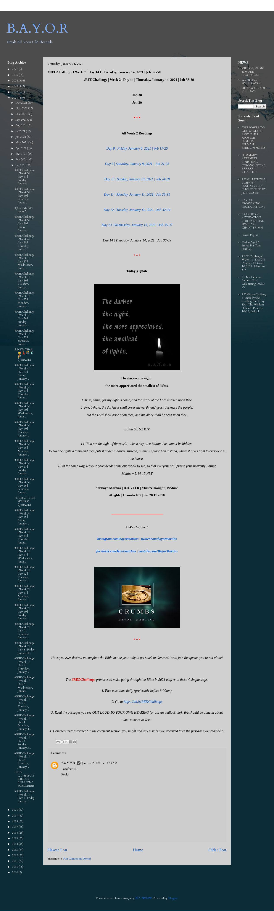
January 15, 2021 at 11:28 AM (99, 763)
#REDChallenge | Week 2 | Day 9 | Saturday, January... (25, 630)
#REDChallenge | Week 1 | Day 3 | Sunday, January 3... (25, 741)
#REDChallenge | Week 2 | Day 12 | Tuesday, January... (25, 573)
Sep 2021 (21, 120)
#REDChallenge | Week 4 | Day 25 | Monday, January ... (25, 299)
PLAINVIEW (143, 898)
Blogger (173, 898)
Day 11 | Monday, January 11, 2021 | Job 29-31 (137, 194)
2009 (15, 872)
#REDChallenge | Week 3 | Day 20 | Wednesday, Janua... (25, 410)
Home (138, 850)
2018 (15, 821)
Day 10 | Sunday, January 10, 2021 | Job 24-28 (137, 179)
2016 (15, 833)
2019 (15, 816)
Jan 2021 (21, 165)
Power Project (250, 235)
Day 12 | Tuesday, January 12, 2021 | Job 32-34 (137, 210)
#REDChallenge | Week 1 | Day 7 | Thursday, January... (25, 665)
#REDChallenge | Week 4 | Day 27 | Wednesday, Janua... (25, 261)
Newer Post (57, 850)
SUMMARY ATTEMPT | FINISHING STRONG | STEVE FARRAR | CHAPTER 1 (253, 163)
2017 (15, 827)
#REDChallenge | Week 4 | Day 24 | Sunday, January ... (25, 318)
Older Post (217, 850)
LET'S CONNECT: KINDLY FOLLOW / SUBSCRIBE (24, 779)
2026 (15, 69)
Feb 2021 (21, 159)
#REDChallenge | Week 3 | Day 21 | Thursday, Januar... (25, 391)
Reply (64, 775)
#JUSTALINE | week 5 (24, 209)
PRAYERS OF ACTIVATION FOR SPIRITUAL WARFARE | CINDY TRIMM (253, 221)
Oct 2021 (21, 114)
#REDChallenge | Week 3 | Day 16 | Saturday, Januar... (25, 485)
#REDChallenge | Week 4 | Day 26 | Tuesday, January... (25, 280)
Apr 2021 (21, 148)
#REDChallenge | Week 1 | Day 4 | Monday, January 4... (25, 722)
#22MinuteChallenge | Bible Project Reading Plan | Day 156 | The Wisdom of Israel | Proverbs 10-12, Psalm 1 (254, 302)
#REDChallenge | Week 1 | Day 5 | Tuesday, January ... (25, 703)
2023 (15, 86)
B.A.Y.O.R (37, 28)
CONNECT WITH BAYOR (252, 81)
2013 (15, 850)
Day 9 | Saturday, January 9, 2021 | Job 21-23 (137, 164)
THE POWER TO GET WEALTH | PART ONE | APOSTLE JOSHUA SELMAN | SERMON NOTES (254, 138)
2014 (15, 844)
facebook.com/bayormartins (116, 551)
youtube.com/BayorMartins (158, 551)
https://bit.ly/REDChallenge (143, 701)
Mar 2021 (21, 154)
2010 (15, 867)
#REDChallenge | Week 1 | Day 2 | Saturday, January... (25, 760)
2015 (15, 838)
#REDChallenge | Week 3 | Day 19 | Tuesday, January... (25, 429)
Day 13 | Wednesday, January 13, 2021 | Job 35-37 (137, 225)
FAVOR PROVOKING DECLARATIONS (253, 203)
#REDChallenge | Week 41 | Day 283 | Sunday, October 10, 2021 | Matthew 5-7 (253, 263)
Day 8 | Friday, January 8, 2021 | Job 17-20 (137, 148)
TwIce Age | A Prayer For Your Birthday (251, 245)
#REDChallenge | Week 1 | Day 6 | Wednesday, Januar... (25, 684)
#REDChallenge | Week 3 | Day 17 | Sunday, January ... (25, 466)
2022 (15, 92)
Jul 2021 (20, 131)
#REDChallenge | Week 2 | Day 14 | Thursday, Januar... (25, 536)
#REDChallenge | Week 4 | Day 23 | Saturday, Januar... (25, 337)
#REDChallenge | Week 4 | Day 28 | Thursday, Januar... (25, 242)
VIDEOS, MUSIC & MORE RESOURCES (253, 71)
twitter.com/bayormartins (159, 539)
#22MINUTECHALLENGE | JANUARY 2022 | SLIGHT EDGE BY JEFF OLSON (254, 186)
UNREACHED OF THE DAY (254, 89)
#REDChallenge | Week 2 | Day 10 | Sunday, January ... (25, 611)
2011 (15, 861)
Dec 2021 (21, 103)
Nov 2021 (21, 108)
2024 (15, 81)
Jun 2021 (21, 137)
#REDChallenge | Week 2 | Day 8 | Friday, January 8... (25, 648)
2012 (15, 855)
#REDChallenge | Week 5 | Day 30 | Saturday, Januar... (25, 196)
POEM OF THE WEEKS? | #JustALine (25, 501)
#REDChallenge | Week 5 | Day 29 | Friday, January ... (25, 223)
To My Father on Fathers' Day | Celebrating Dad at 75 (253, 282)
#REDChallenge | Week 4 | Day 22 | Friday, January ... (25, 371)
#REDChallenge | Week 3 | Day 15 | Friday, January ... (25, 517)
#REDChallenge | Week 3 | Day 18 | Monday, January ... (25, 447)
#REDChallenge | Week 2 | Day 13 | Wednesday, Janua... (25, 554)
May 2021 (21, 142)
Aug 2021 (21, 125)
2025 (15, 75)
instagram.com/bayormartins (118, 539)
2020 (15, 810)
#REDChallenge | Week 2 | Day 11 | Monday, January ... (25, 592)
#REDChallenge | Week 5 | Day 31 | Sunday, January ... (25, 176)
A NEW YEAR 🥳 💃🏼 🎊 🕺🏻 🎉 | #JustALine (24, 355)
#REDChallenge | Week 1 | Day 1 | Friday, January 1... (25, 796)
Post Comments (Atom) (77, 859)
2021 (15, 98)
